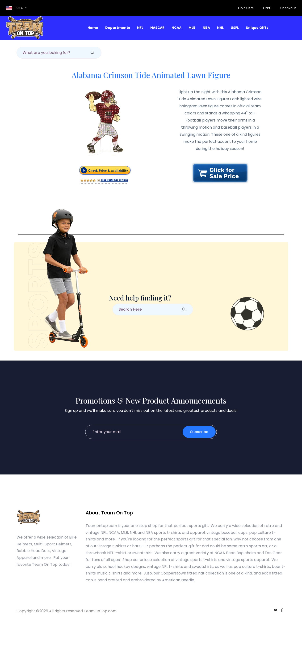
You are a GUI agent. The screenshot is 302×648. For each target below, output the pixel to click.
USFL (235, 27)
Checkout (288, 8)
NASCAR (157, 27)
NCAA (176, 27)
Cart (266, 8)
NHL (220, 27)
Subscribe (199, 431)
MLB (192, 27)
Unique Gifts (257, 27)
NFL (140, 27)
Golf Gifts (246, 8)
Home (93, 27)
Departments (117, 27)
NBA (206, 27)
